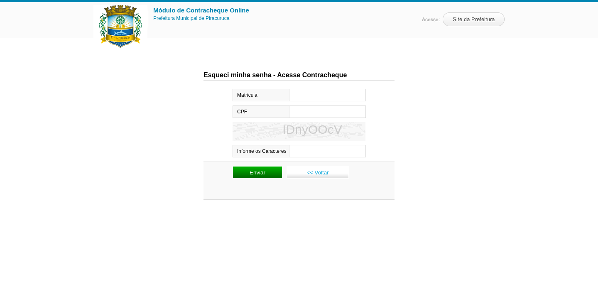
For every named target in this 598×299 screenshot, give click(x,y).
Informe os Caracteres (262, 151)
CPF (242, 112)
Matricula (247, 95)
